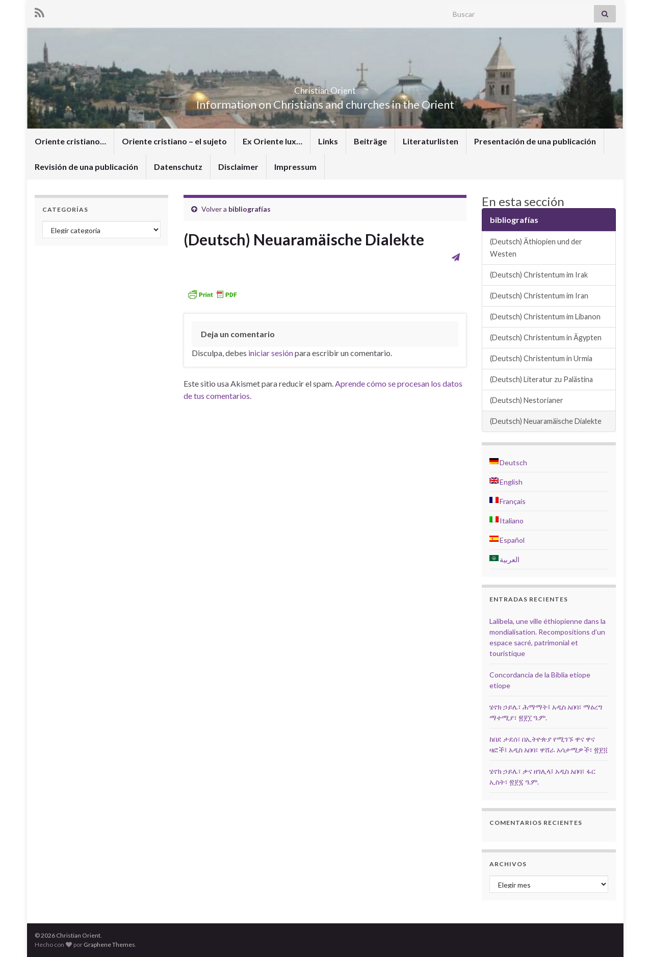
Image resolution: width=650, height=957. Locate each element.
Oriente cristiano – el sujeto (174, 141)
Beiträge (370, 141)
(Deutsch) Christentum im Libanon (545, 316)
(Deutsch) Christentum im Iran (539, 295)
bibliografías (249, 209)
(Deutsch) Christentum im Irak (539, 274)
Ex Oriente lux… (272, 141)
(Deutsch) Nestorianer (526, 400)
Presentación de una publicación (535, 141)
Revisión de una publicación (86, 166)
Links (328, 141)
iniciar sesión (270, 353)
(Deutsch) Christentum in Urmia (541, 358)
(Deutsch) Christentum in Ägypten (546, 337)
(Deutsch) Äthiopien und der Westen (536, 247)
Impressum (295, 166)
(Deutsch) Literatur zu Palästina (541, 379)
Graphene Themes (109, 944)
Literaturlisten (430, 141)
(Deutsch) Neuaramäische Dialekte (546, 421)
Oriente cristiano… (70, 141)
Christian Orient (325, 87)
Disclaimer (238, 166)
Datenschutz (178, 166)
